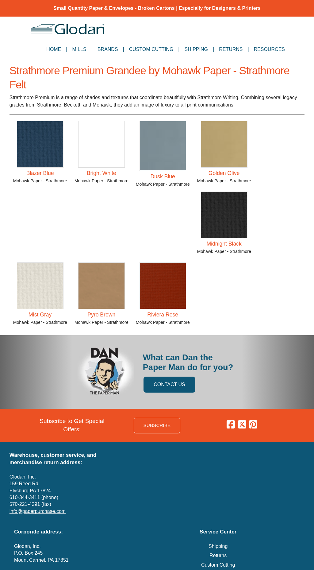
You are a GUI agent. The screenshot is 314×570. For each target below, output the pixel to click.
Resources (269, 49)
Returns (231, 49)
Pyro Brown (101, 315)
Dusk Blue (163, 176)
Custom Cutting (151, 49)
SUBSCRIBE (157, 425)
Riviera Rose (162, 315)
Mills (79, 49)
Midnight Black (224, 244)
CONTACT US (169, 384)
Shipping (196, 49)
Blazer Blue (40, 173)
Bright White (101, 173)
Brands (108, 49)
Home (53, 49)
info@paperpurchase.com (38, 511)
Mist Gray (40, 315)
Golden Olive (224, 173)
